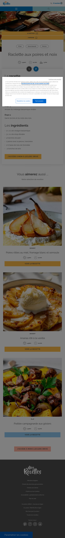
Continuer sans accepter (55, 79)
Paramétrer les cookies (23, 101)
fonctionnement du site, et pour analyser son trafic (35, 83)
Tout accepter (39, 101)
